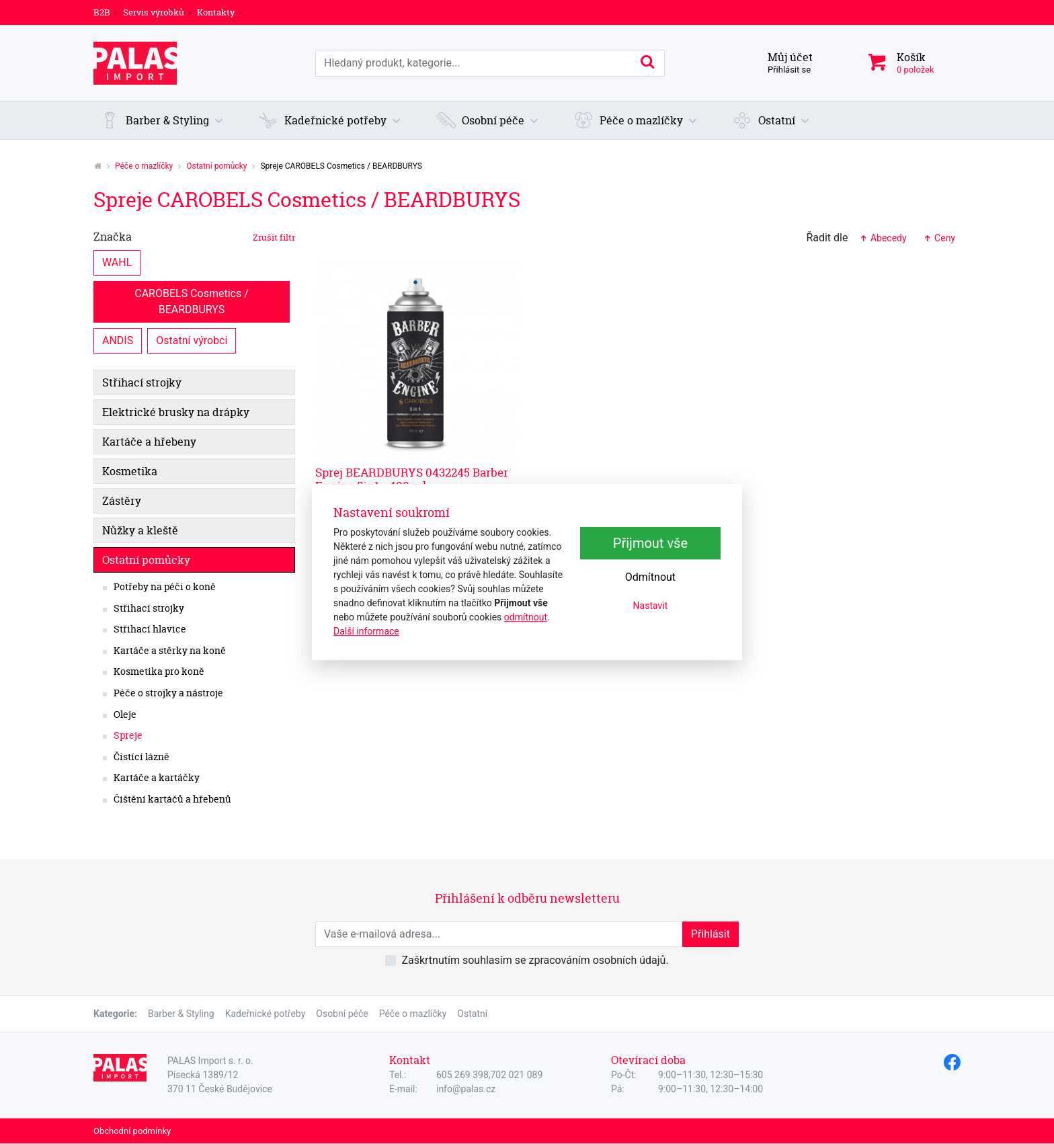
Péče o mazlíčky (144, 166)
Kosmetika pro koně (159, 671)
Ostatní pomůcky (216, 166)
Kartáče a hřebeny (149, 441)
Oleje (125, 714)
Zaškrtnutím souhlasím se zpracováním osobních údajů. (534, 960)
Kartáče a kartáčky (157, 777)
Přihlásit (710, 934)
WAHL (117, 262)
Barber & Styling (181, 1013)
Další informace (366, 631)
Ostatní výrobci (191, 340)
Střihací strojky (141, 382)
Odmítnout (650, 577)
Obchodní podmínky (132, 1131)
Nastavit (650, 606)
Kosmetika (129, 471)
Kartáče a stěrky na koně (170, 650)
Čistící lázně (141, 757)
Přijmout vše (650, 544)
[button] (162, 120)
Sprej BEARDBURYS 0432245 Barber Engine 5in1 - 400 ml (411, 478)
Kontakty (216, 12)
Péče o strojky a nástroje (168, 693)
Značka (194, 237)
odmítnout (525, 617)
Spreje (128, 735)
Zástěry (121, 500)
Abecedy (882, 238)
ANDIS (117, 340)
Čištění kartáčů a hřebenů (172, 799)
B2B (101, 12)
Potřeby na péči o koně (165, 587)
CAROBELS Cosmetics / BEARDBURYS (192, 301)
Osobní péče (342, 1013)
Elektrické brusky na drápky (175, 412)
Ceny (939, 238)
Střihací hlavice (150, 629)
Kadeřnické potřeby (265, 1013)
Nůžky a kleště (140, 530)
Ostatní (472, 1013)
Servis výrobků (153, 12)
